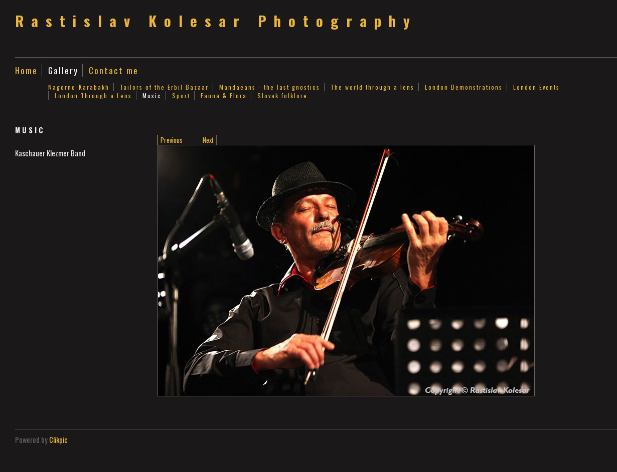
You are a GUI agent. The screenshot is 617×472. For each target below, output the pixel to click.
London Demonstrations (464, 87)
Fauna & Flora (224, 95)
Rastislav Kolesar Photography (216, 20)
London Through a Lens (93, 95)
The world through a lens (372, 87)
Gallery (63, 70)
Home (26, 70)
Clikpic (58, 439)
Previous (172, 140)
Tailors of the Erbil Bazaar (164, 87)
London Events (536, 87)
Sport (181, 95)
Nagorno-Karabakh (78, 87)
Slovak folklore (282, 95)
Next (208, 140)
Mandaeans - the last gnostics (269, 87)
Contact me (113, 70)
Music (152, 95)
